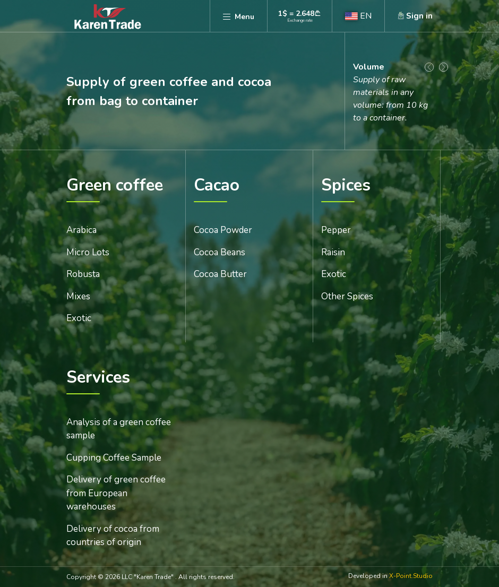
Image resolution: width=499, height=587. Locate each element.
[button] (358, 16)
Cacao (216, 186)
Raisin (333, 252)
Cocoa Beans (219, 252)
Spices (346, 186)
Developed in (390, 576)
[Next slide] (443, 67)
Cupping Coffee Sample (113, 458)
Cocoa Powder (223, 230)
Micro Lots (87, 252)
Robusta (83, 274)
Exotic (78, 318)
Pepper (336, 230)
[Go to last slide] (429, 67)
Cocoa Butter (220, 274)
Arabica (81, 230)
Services (98, 378)
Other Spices (347, 296)
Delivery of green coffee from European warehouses (116, 493)
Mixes (78, 296)
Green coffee (114, 186)
